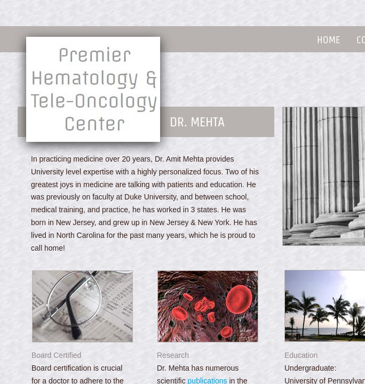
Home (328, 40)
